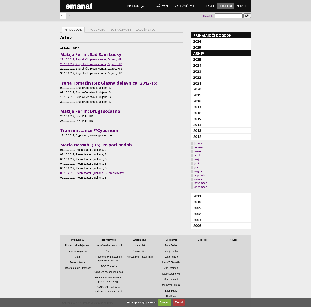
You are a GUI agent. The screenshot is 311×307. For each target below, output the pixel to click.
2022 (197, 77)
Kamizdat (140, 245)
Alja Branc (171, 296)
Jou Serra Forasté (171, 285)
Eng (70, 16)
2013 (197, 130)
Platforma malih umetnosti (77, 268)
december (200, 187)
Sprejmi (164, 302)
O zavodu (208, 16)
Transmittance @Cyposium (89, 130)
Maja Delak (171, 245)
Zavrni (179, 302)
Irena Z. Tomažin (171, 262)
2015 (197, 118)
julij (196, 167)
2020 (197, 89)
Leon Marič (171, 290)
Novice (242, 6)
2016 (197, 112)
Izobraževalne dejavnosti (109, 245)
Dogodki (225, 6)
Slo (63, 16)
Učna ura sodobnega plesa (108, 272)
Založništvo (184, 6)
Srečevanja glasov (77, 251)
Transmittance (77, 262)
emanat (79, 6)
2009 (197, 207)
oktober (199, 179)
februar (198, 147)
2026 (197, 41)
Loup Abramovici (171, 273)
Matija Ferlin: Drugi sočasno (90, 111)
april (197, 155)
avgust (198, 171)
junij (196, 163)
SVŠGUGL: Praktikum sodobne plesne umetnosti (109, 289)
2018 (197, 101)
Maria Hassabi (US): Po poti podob (96, 145)
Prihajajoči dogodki (213, 35)
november (200, 183)
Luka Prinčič (171, 256)
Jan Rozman (171, 268)
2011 (197, 196)
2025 (197, 47)
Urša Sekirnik (171, 279)
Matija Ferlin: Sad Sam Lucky (90, 54)
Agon (108, 251)
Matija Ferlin (171, 251)
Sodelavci (206, 6)
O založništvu (140, 251)
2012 (197, 136)
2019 (197, 95)
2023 (197, 71)
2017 (197, 107)
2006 (197, 225)
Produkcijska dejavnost (77, 245)
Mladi (77, 256)
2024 (197, 65)
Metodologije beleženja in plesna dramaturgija (108, 279)
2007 (197, 219)
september (200, 175)
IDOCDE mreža (108, 266)
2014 (197, 124)
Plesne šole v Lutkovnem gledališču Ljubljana (108, 258)
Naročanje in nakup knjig (140, 256)
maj (196, 159)
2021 (197, 83)
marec (198, 151)
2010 (197, 202)
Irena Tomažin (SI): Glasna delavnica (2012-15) (108, 83)
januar (198, 143)
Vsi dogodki (73, 29)
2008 (197, 213)
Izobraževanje (159, 6)
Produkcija (135, 6)
